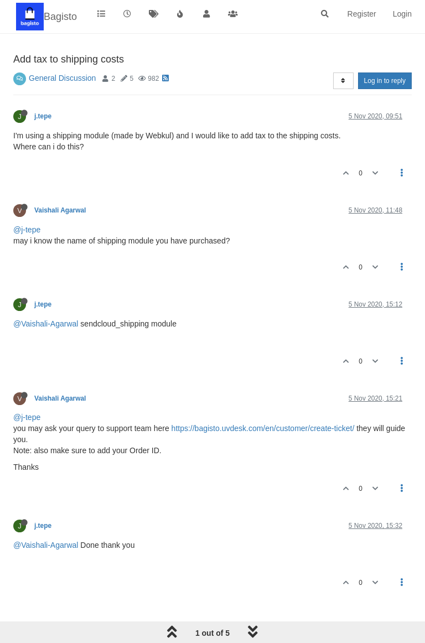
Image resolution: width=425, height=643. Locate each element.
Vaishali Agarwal (60, 210)
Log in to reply (385, 81)
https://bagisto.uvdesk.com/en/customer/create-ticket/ (263, 428)
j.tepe (42, 116)
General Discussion (62, 78)
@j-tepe (26, 229)
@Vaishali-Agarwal (45, 323)
